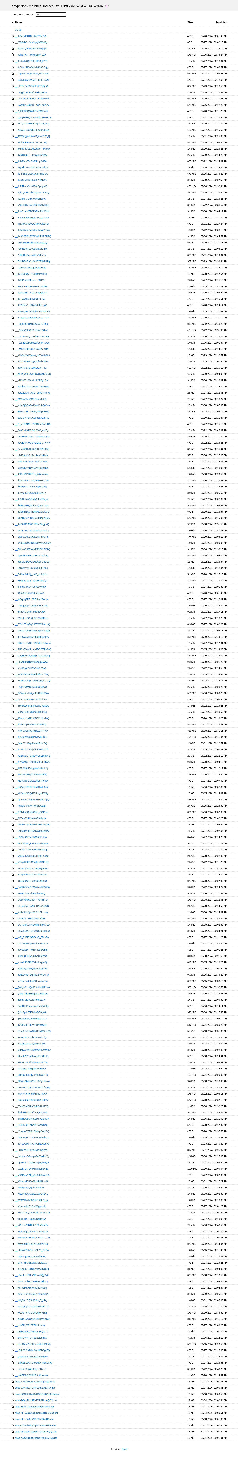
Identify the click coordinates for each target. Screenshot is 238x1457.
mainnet (35, 6)
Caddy (125, 1449)
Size (190, 22)
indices (48, 6)
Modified (221, 22)
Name (19, 22)
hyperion (20, 6)
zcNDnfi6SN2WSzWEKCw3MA (79, 6)
